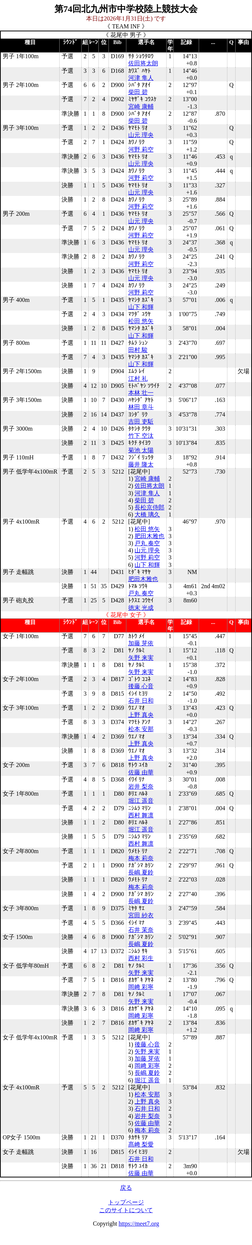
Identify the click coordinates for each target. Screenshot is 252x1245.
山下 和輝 (141, 307)
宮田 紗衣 (141, 915)
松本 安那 (141, 729)
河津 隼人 (141, 78)
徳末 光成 (141, 608)
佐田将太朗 (143, 63)
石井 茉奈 (141, 930)
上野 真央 (141, 715)
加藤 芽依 (141, 643)
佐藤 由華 (141, 772)
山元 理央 (141, 135)
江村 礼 (138, 378)
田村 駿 (138, 350)
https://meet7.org (139, 1223)
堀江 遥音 (141, 801)
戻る (126, 1188)
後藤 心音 (141, 686)
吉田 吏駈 (141, 421)
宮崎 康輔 (141, 106)
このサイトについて (126, 1210)
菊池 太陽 (141, 450)
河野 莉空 (141, 149)
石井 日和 (141, 701)
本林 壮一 (141, 393)
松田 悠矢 (141, 321)
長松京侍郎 (149, 507)
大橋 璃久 (147, 514)
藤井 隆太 (141, 464)
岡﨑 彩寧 (141, 987)
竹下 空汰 (141, 436)
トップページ (126, 1202)
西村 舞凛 (141, 815)
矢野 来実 (141, 658)
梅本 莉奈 (141, 858)
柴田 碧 (138, 92)
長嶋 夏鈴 (141, 872)
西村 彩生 (141, 958)
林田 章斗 (141, 407)
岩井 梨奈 (141, 786)
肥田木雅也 (149, 536)
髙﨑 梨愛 (141, 1144)
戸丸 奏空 (147, 543)
